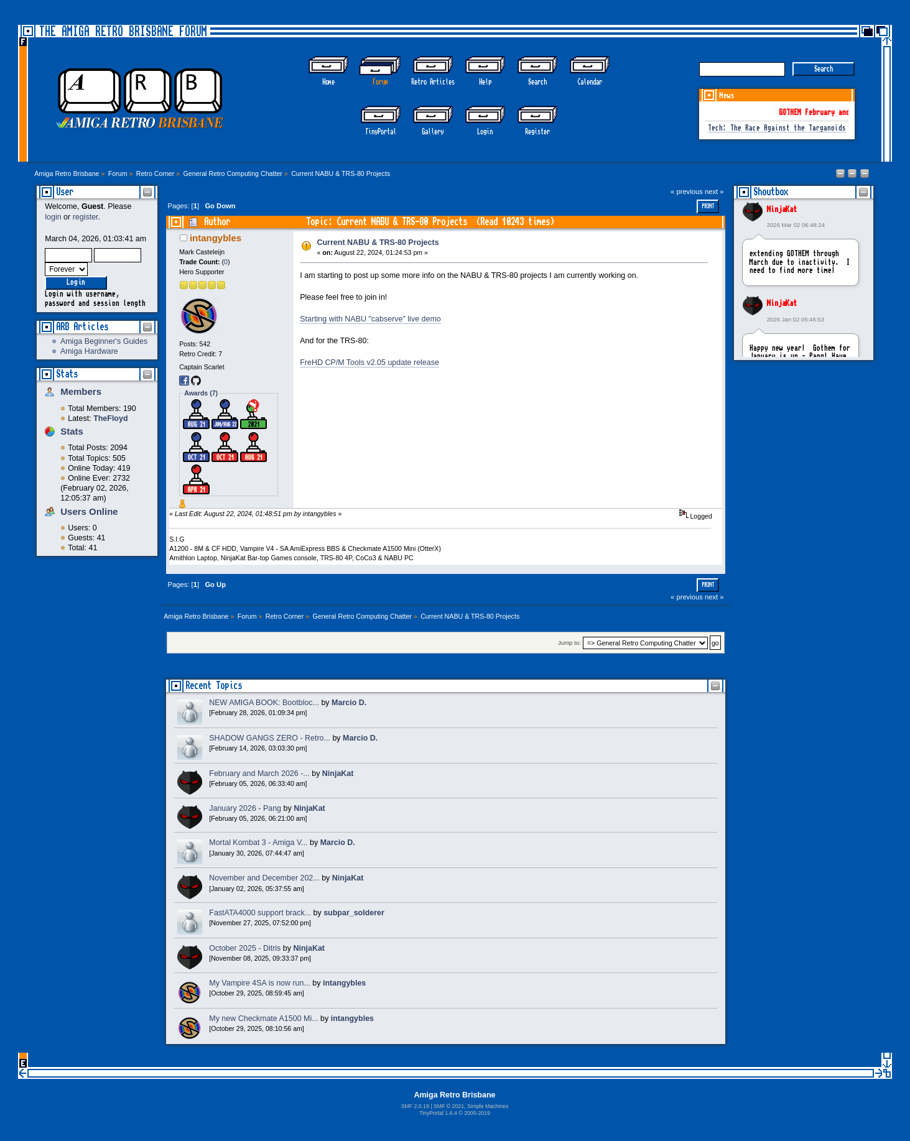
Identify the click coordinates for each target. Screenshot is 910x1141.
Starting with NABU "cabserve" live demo (370, 319)
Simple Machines (487, 1106)
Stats (67, 374)
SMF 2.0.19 (415, 1106)
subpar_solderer (353, 912)
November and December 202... (264, 878)
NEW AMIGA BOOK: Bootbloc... (264, 702)
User (64, 191)
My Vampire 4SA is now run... (259, 983)
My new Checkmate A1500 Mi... (263, 1018)
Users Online (89, 511)
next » (714, 191)
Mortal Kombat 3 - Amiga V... (258, 842)
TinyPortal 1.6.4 (438, 1113)
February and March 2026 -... (259, 773)
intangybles (215, 238)
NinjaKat (782, 209)
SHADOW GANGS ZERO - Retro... (269, 738)
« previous (687, 191)
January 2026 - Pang (245, 808)
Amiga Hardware (89, 351)
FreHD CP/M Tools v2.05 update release (369, 362)
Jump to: (569, 643)
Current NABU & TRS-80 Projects (378, 242)
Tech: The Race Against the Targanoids (777, 128)
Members (80, 391)
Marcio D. (349, 702)
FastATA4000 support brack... (260, 912)
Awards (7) (201, 393)
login (53, 217)
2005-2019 (477, 1113)
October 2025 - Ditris (245, 948)
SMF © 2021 (449, 1106)
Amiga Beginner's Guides (103, 341)
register (85, 217)
